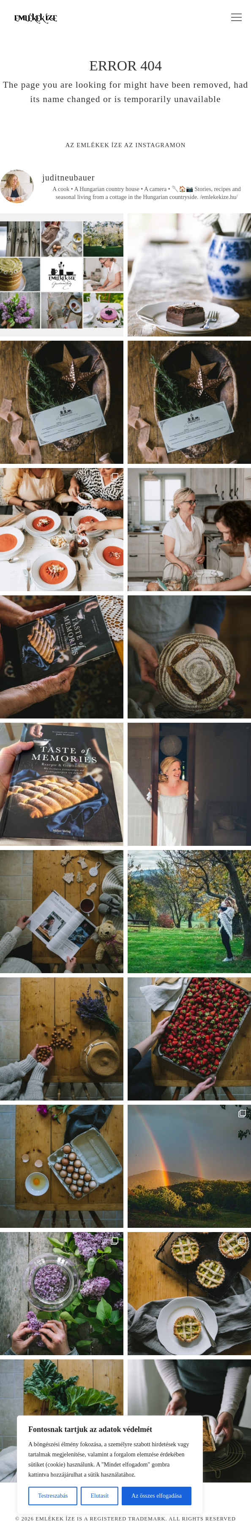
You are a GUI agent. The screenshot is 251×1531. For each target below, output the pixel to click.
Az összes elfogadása (156, 1496)
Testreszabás (53, 1496)
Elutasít (99, 1496)
